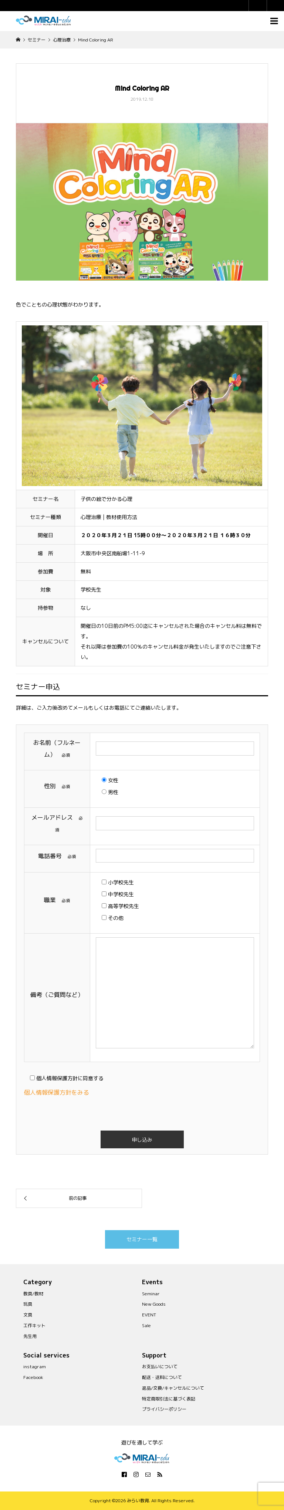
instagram (34, 1366)
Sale (146, 1325)
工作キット (34, 1325)
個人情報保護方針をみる (59, 1092)
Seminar (151, 1293)
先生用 (30, 1336)
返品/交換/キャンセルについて (173, 1388)
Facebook (33, 1377)
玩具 (27, 1304)
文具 (27, 1315)
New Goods (154, 1304)
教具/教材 (33, 1293)
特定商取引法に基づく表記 (168, 1399)
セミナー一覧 (142, 1239)
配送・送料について (162, 1377)
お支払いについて (160, 1366)
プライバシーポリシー (164, 1409)
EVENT (149, 1315)
